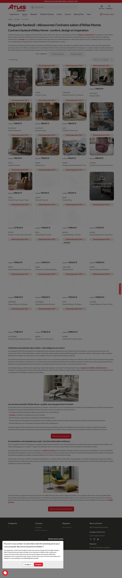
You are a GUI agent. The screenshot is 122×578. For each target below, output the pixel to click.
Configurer (27, 564)
